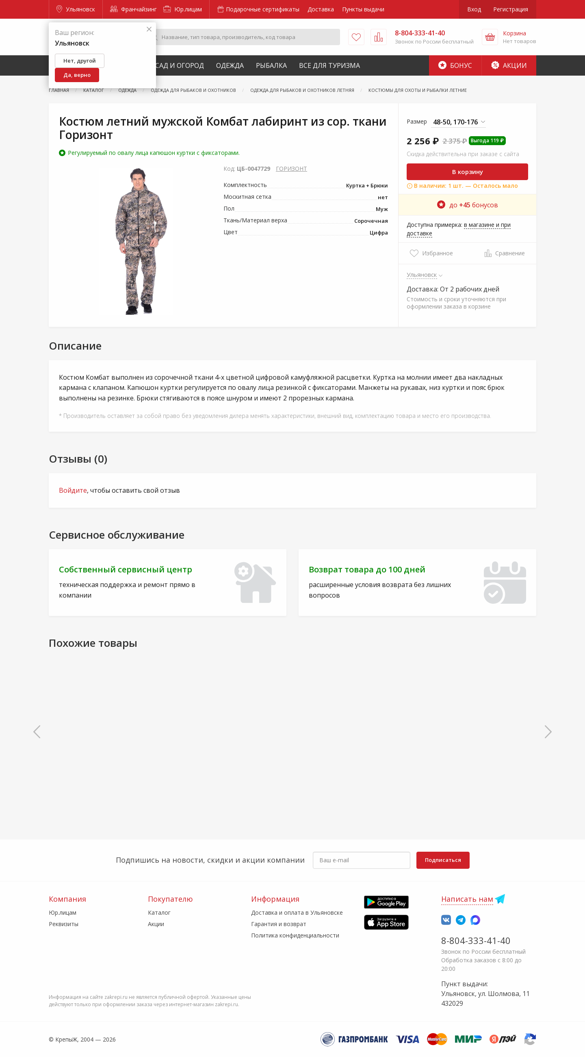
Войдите (73, 490)
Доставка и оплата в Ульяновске (297, 912)
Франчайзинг (133, 9)
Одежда (230, 65)
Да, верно (77, 74)
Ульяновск (75, 9)
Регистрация (510, 9)
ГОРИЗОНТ (291, 168)
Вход (474, 9)
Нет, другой (79, 60)
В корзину (467, 171)
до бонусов (467, 204)
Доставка (321, 9)
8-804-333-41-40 (476, 940)
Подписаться (443, 859)
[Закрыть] (149, 29)
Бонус (455, 65)
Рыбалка (271, 65)
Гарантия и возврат (278, 924)
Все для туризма (329, 65)
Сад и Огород (179, 65)
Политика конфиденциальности (295, 935)
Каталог (159, 912)
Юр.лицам (182, 9)
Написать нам (467, 899)
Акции (509, 65)
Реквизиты (63, 924)
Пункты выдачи (363, 9)
